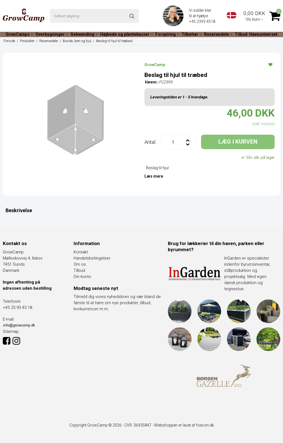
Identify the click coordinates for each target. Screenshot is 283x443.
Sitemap (11, 331)
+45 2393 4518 (202, 21)
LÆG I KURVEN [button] (237, 141)
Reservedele (218, 34)
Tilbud (241, 34)
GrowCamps (19, 34)
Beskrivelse (19, 210)
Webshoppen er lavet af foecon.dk (184, 425)
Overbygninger (52, 34)
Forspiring (167, 34)
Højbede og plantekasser (126, 34)
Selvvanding (84, 34)
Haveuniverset (263, 34)
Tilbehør (192, 34)
